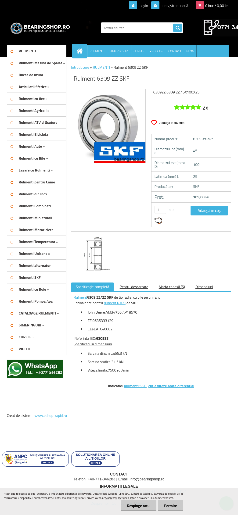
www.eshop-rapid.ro (50, 415)
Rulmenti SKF (135, 386)
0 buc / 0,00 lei (216, 5)
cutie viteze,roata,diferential (171, 386)
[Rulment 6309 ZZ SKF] (92, 236)
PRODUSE (156, 51)
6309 (121, 303)
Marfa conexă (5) (172, 287)
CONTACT (174, 51)
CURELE (138, 51)
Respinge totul (139, 505)
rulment (110, 303)
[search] (177, 28)
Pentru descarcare (134, 287)
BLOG (190, 51)
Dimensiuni (204, 287)
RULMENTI (97, 51)
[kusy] (160, 210)
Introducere (80, 67)
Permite (170, 505)
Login (144, 5)
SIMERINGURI (119, 51)
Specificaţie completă (92, 287)
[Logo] (39, 27)
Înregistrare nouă (174, 5)
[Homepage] (81, 51)
